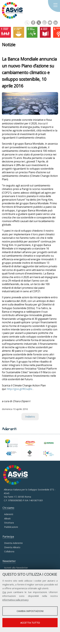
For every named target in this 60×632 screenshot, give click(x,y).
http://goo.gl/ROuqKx (19, 389)
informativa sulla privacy (15, 599)
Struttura (9, 522)
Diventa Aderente (13, 543)
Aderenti (8, 514)
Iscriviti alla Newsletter (16, 567)
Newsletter (9, 561)
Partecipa (8, 536)
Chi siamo (8, 508)
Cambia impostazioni (30, 611)
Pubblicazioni (11, 526)
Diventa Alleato (12, 547)
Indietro (30, 416)
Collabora (9, 551)
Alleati (7, 518)
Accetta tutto (30, 622)
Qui (4, 592)
